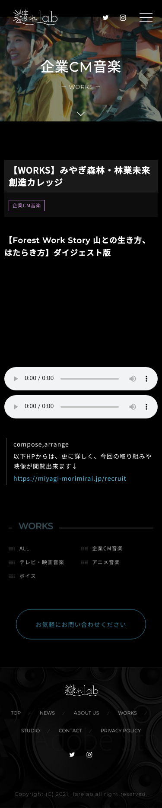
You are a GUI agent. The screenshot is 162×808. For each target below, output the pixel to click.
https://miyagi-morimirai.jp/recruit (70, 478)
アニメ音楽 (106, 564)
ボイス (27, 578)
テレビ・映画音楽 (41, 564)
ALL (24, 551)
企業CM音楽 (27, 205)
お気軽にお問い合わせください (81, 627)
